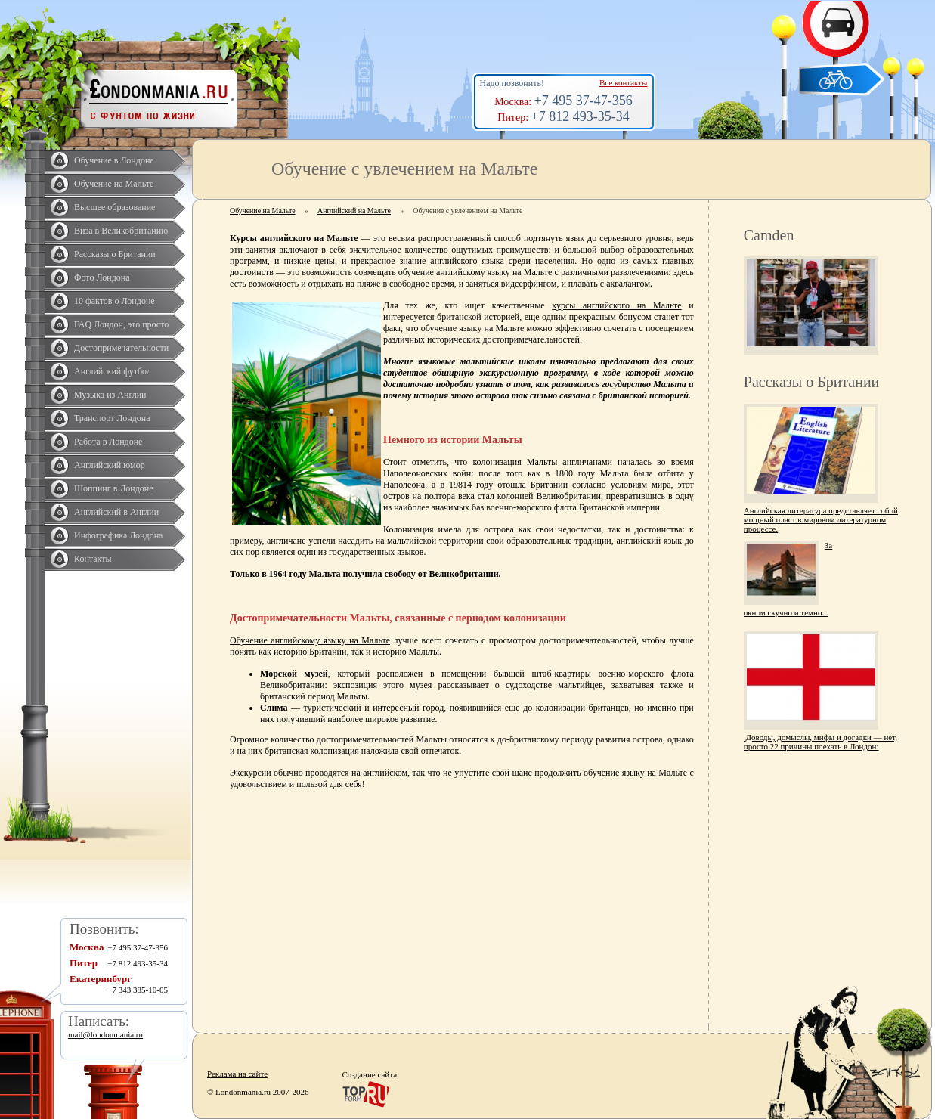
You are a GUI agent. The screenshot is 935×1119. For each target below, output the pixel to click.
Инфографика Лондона (118, 535)
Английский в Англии (116, 512)
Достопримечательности (121, 348)
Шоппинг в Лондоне (113, 488)
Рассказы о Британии (115, 254)
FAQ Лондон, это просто (121, 324)
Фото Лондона (102, 277)
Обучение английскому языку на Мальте (310, 640)
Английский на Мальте (354, 210)
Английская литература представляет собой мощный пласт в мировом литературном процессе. (821, 519)
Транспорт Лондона (112, 418)
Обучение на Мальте (113, 183)
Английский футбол (112, 371)
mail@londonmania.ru (105, 1034)
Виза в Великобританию (121, 230)
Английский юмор (109, 465)
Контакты (93, 558)
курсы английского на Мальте (616, 305)
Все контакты (623, 82)
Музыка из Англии (110, 394)
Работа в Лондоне (108, 441)
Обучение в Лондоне (114, 160)
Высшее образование (114, 207)
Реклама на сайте (237, 1073)
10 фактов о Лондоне (114, 301)
